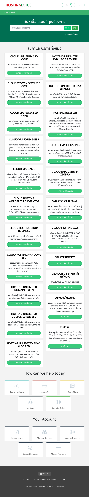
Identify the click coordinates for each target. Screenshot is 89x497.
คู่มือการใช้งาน (72, 388)
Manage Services (44, 434)
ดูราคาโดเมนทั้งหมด (71, 34)
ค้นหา (67, 28)
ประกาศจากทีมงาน (17, 388)
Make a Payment (58, 450)
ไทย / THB (44, 474)
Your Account (17, 434)
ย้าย (74, 28)
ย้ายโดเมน (65, 346)
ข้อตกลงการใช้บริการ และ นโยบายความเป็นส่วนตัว (49, 479)
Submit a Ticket (58, 404)
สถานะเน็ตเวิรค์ (44, 388)
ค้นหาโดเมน (65, 316)
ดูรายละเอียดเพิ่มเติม (24, 73)
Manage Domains (72, 434)
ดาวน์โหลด (30, 404)
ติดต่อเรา (26, 479)
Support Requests (30, 450)
